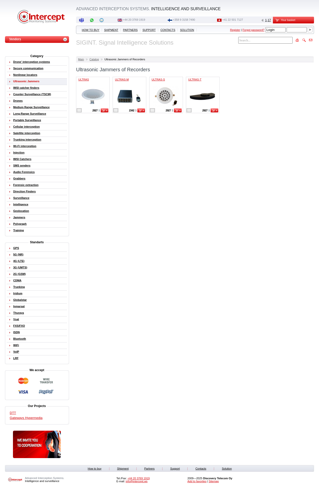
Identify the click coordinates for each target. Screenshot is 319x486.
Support (149, 29)
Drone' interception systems (31, 61)
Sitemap (214, 481)
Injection (18, 152)
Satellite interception (26, 133)
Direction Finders (24, 191)
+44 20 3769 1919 (134, 19)
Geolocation (21, 210)
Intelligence (20, 204)
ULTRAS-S (158, 79)
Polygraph (20, 223)
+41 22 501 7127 (232, 19)
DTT (13, 413)
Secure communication (28, 68)
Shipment (111, 29)
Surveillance (21, 197)
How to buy (90, 29)
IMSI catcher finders (26, 87)
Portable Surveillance (27, 120)
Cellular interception (26, 126)
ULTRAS (83, 79)
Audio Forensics (24, 171)
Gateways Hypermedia (26, 418)
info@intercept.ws (137, 481)
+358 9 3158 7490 (184, 19)
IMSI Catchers (22, 159)
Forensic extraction (25, 184)
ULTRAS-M (122, 79)
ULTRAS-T (194, 79)
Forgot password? (253, 29)
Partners (130, 29)
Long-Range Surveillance (29, 113)
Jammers (19, 217)
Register (235, 29)
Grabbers (19, 178)
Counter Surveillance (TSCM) (32, 94)
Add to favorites (196, 481)
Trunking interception (27, 139)
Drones (18, 100)
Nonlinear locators (25, 74)
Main (81, 59)
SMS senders (21, 165)
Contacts (167, 29)
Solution (187, 29)
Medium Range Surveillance (31, 107)
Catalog (94, 59)
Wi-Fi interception (24, 146)
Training (18, 230)
